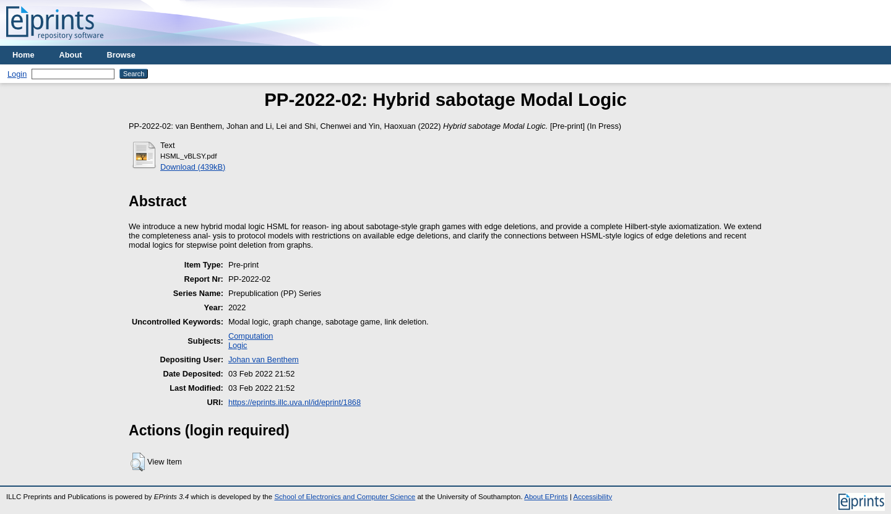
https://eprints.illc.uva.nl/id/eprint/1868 (294, 402)
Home (23, 54)
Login (17, 74)
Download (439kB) (192, 167)
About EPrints (545, 496)
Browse (121, 54)
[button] (138, 462)
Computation (250, 336)
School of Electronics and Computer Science (344, 496)
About (70, 54)
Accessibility (592, 496)
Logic (238, 345)
